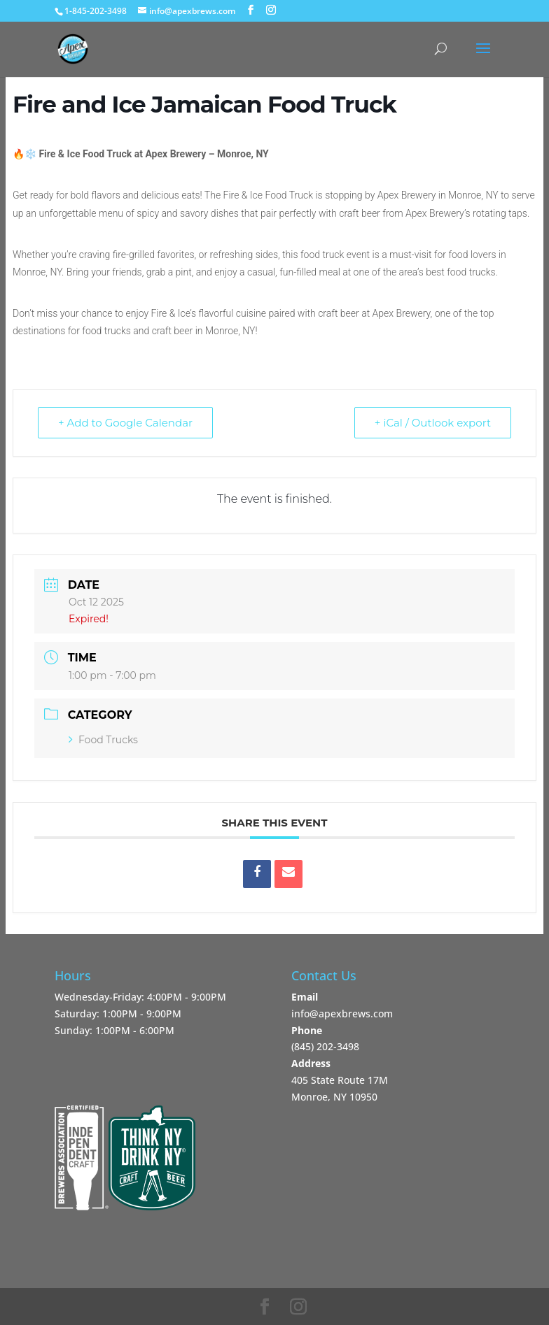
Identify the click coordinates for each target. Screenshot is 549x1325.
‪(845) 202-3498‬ (325, 1046)
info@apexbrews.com (342, 1013)
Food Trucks (103, 739)
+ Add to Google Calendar (125, 422)
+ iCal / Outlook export (433, 422)
